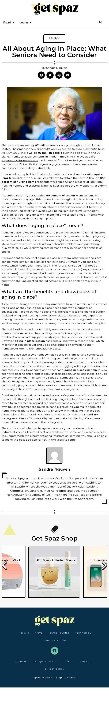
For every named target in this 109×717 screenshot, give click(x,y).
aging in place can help (80, 370)
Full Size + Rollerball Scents (56, 560)
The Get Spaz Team (47, 661)
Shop (69, 661)
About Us (21, 661)
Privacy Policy (54, 668)
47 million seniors (47, 145)
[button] (41, 75)
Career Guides (59, 632)
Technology (83, 632)
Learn (25, 22)
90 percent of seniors (61, 195)
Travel (39, 632)
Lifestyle (54, 38)
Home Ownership (54, 640)
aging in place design (30, 340)
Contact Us (86, 661)
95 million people (50, 152)
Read (9, 22)
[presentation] (4, 566)
